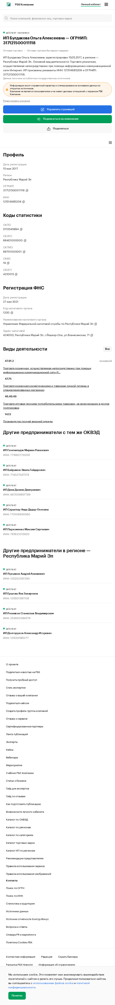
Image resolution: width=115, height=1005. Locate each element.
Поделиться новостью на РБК (23, 672)
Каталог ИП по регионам (20, 850)
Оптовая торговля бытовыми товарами (47, 50)
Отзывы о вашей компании (22, 695)
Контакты (11, 880)
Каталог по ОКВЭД (17, 819)
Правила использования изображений (28, 873)
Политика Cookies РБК (19, 942)
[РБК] (8, 4)
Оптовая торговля (12, 50)
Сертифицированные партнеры (24, 726)
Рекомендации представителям (24, 858)
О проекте (12, 664)
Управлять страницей (57, 109)
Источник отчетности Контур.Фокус (27, 919)
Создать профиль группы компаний (27, 710)
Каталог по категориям (19, 835)
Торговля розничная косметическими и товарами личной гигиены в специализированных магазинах (46, 388)
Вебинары (12, 757)
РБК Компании (24, 4)
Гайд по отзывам (15, 796)
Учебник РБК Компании (20, 773)
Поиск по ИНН (14, 895)
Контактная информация (20, 956)
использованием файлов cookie (53, 983)
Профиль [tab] (9, 143)
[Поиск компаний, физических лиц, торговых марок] (57, 18)
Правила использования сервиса (25, 866)
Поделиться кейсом (17, 703)
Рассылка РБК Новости (19, 964)
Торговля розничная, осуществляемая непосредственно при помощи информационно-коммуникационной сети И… (47, 370)
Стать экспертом (16, 687)
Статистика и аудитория (20, 903)
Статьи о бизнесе (16, 780)
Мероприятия (14, 765)
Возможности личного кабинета (25, 811)
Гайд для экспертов (17, 788)
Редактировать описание (16, 100)
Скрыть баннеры (68, 956)
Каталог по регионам (18, 827)
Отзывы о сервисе (16, 718)
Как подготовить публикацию (23, 804)
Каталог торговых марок (20, 842)
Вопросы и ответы (16, 926)
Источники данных (17, 911)
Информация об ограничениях (57, 964)
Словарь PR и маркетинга (21, 934)
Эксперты (11, 741)
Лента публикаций (17, 734)
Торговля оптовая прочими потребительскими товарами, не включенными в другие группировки (56, 405)
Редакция (46, 956)
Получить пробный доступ (21, 679)
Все (107, 349)
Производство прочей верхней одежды (28, 421)
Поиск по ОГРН (15, 888)
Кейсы (9, 749)
